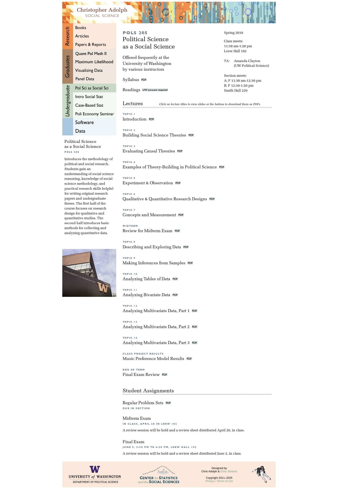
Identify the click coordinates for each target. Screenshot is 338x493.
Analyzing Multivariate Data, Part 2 (157, 327)
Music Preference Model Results (154, 359)
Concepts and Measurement (150, 215)
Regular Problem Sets (143, 403)
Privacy (209, 481)
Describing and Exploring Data (152, 247)
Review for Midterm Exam (148, 231)
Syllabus (131, 80)
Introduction (135, 119)
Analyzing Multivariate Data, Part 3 (157, 343)
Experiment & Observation (148, 183)
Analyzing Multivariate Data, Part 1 (157, 311)
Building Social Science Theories (155, 135)
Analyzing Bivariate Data (147, 295)
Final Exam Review (142, 375)
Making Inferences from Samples (154, 263)
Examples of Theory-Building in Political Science (170, 167)
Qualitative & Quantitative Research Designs (165, 199)
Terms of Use (225, 481)
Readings (145, 90)
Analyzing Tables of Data (147, 279)
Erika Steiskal (228, 471)
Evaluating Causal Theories (149, 151)
